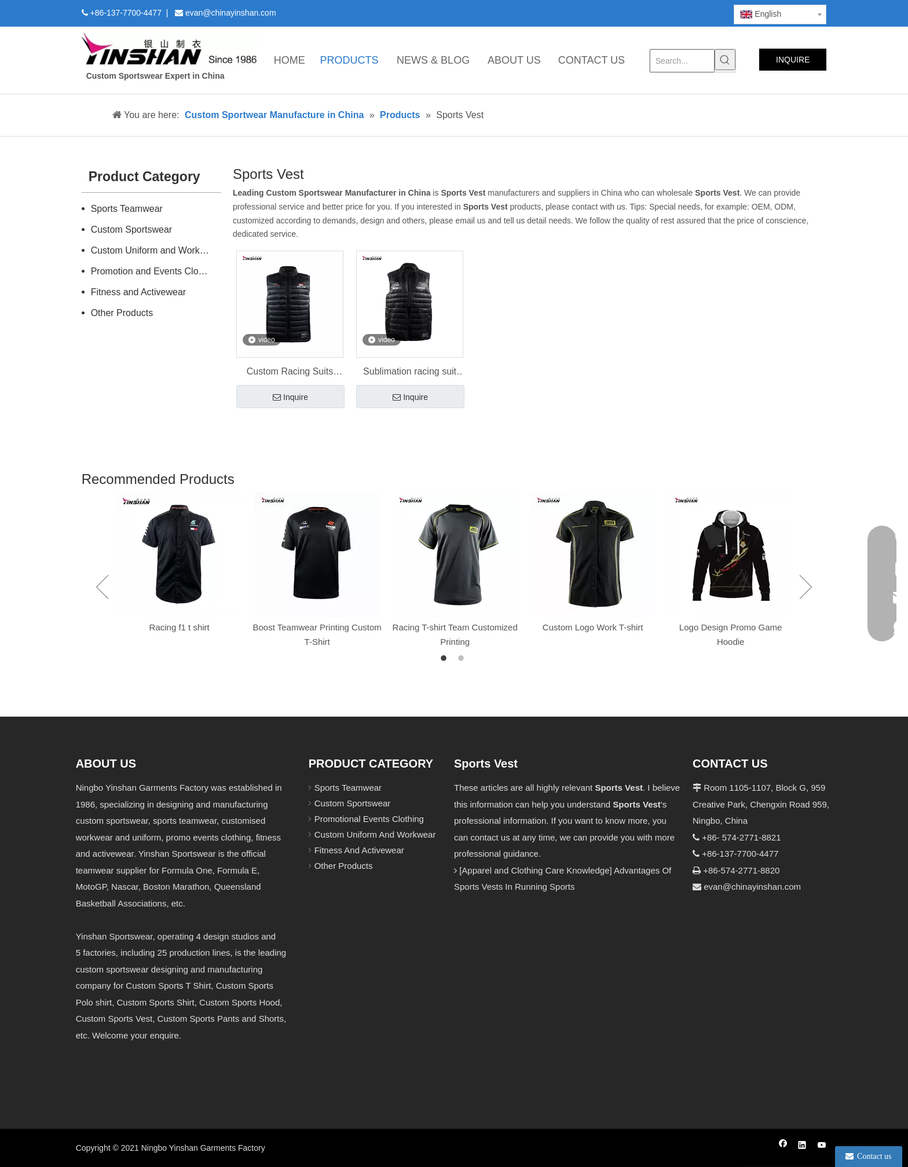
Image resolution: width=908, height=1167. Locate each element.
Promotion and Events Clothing (155, 271)
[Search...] (682, 60)
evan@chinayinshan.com (752, 886)
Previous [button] (102, 587)
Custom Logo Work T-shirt (593, 627)
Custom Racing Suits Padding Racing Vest (290, 372)
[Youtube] (645, 12)
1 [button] (445, 659)
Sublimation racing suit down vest (409, 372)
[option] (180, 563)
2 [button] (462, 659)
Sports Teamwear (127, 209)
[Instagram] (664, 12)
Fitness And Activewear (359, 850)
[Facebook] (586, 12)
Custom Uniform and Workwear (155, 250)
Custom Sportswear (132, 229)
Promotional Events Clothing (369, 819)
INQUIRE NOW (793, 63)
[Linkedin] (605, 12)
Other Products (122, 313)
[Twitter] (625, 12)
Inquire (290, 398)
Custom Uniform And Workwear (375, 834)
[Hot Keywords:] (725, 59)
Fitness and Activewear (138, 292)
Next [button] (806, 587)
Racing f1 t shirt (179, 627)
